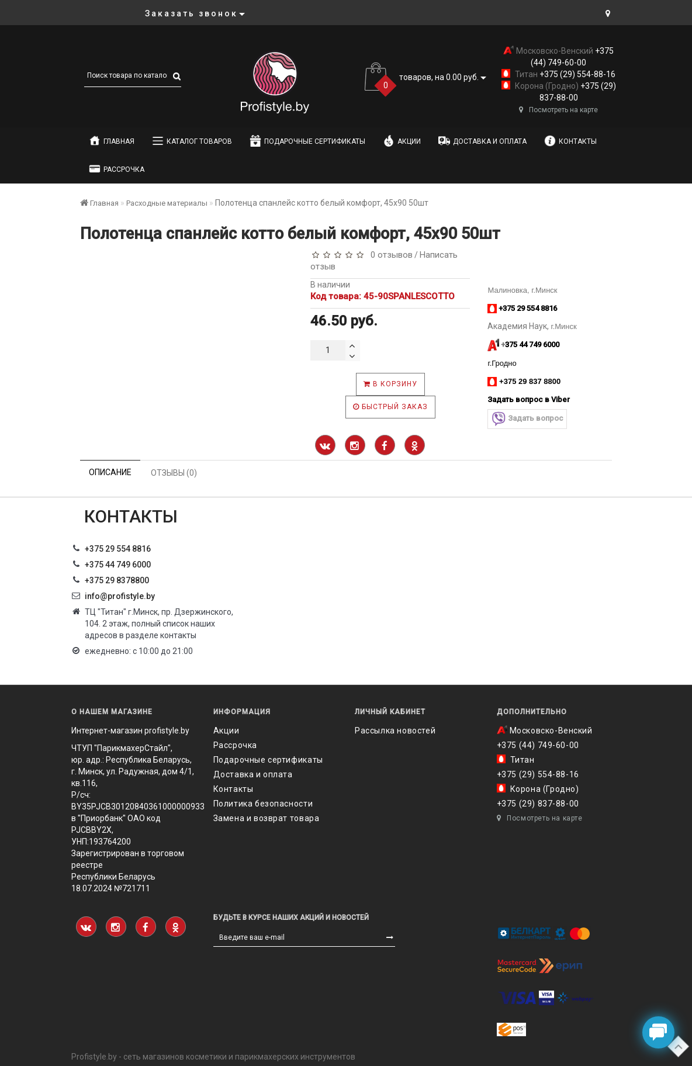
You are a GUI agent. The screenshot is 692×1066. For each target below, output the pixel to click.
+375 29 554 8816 (118, 548)
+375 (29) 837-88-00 (538, 803)
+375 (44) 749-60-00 (538, 745)
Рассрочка (116, 169)
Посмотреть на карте (558, 110)
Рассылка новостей (395, 730)
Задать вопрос (527, 418)
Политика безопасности (263, 803)
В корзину (390, 384)
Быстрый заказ (390, 407)
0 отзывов (389, 255)
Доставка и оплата (482, 141)
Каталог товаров (192, 141)
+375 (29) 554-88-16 (576, 74)
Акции (402, 141)
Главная (111, 141)
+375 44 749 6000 (118, 564)
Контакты (570, 141)
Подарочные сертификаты (307, 141)
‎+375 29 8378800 (117, 580)
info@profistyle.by (120, 596)
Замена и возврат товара (266, 818)
